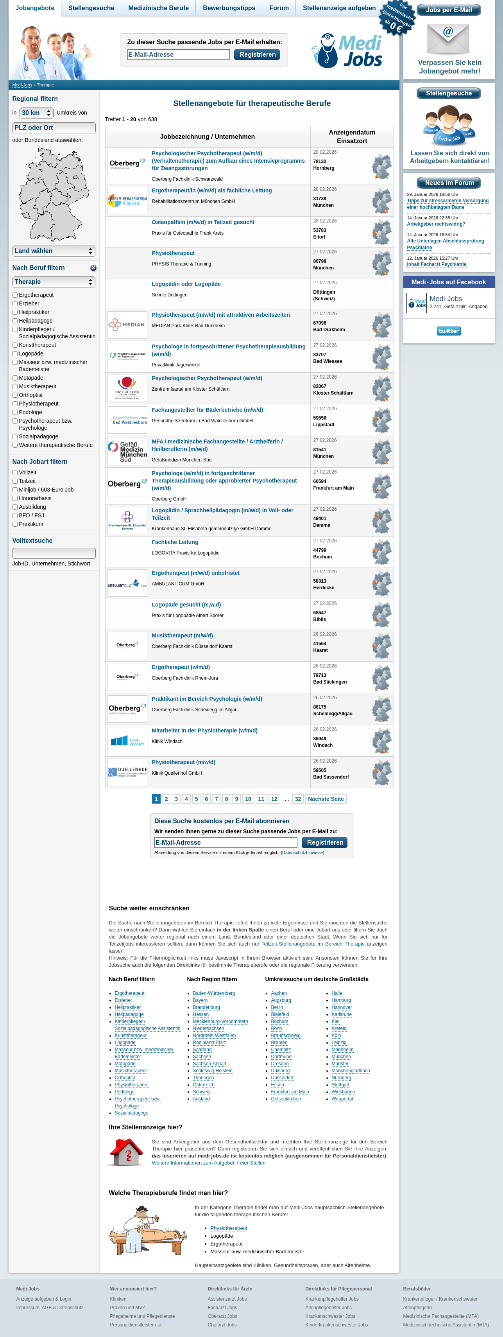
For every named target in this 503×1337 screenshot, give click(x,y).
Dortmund (281, 1056)
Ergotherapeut (130, 993)
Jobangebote (35, 8)
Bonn (276, 1028)
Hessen (201, 1014)
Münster (340, 1063)
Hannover (342, 1007)
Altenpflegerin (417, 1307)
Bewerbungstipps (229, 8)
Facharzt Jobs (222, 1307)
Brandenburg (206, 1007)
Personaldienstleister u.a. (136, 1325)
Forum (279, 8)
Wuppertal (342, 1099)
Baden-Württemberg (214, 993)
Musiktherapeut (131, 1070)
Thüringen (203, 1077)
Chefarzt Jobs (222, 1325)
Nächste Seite (326, 799)
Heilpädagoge (129, 1014)
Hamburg (341, 1000)
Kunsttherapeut (131, 1035)
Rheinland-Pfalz (209, 1042)
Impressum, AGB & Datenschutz (50, 1307)
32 (298, 799)
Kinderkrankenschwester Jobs (337, 1325)
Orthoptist (125, 1077)
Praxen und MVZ (127, 1307)
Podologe (125, 1092)
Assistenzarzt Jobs (227, 1299)
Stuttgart (340, 1085)
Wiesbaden (343, 1092)
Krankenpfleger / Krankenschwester (440, 1299)
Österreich (204, 1085)
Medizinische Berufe (158, 8)
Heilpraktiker (128, 1007)
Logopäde (125, 1042)
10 (248, 799)
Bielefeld (280, 1014)
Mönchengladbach (351, 1070)
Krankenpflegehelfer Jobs (332, 1299)
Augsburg (281, 1000)
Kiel (336, 1021)
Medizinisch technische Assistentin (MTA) (446, 1325)
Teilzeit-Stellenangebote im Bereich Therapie (313, 944)
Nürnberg (341, 1077)
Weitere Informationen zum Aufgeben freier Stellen (209, 1163)
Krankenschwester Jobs (330, 1316)
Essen (277, 1085)
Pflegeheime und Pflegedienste (142, 1316)
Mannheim (343, 1049)
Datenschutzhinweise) (303, 852)
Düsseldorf (282, 1077)
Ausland (201, 1099)
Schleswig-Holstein (213, 1070)
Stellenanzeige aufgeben (339, 8)
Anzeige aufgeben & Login (44, 1299)
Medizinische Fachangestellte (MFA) (441, 1316)
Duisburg (280, 1070)
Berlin (277, 1007)
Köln (336, 1035)
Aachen (279, 993)
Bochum (279, 1021)
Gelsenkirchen (286, 1099)
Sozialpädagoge (132, 1113)
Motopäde (125, 1063)
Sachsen (202, 1056)
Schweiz (202, 1092)
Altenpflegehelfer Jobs (329, 1307)
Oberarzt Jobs (222, 1316)
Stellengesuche (91, 8)
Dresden (280, 1063)
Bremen (279, 1042)
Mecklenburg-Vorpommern (220, 1021)
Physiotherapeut (132, 1085)
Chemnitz (281, 1049)
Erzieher (123, 1000)
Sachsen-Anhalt (209, 1063)
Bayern (200, 1000)
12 (274, 799)
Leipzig (339, 1042)
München (341, 1056)
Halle (337, 993)
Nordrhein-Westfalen (214, 1035)
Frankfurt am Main (290, 1092)
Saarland (202, 1049)
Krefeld (339, 1028)
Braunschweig (286, 1035)
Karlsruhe (342, 1014)
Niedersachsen (208, 1028)
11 (261, 799)
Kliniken (118, 1299)
